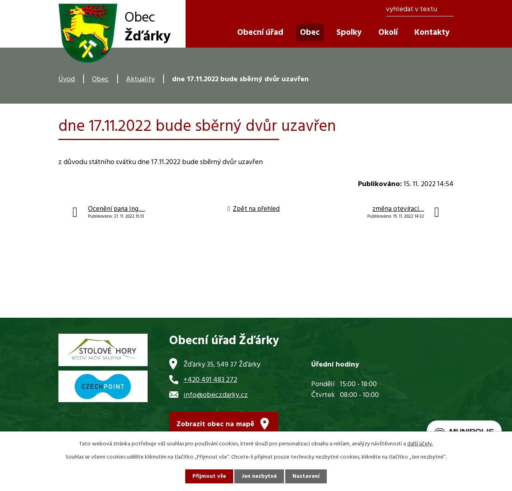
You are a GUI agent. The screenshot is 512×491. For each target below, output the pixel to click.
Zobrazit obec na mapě (215, 424)
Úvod (66, 79)
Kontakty (432, 32)
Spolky (349, 32)
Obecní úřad (260, 32)
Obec (100, 79)
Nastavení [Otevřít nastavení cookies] (306, 476)
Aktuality (140, 79)
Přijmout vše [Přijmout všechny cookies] (209, 476)
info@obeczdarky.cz (216, 395)
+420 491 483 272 (210, 380)
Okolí (388, 32)
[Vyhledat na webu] (420, 10)
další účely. (420, 444)
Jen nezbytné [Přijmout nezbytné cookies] (259, 476)
